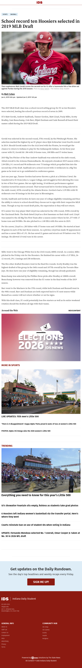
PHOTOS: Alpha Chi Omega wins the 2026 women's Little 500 (25, 431)
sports (5, 14)
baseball (14, 14)
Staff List (4, 629)
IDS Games (45, 630)
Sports (15, 365)
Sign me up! (41, 582)
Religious (45, 638)
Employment (5, 635)
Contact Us (4, 632)
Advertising (4, 641)
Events (44, 633)
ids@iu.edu (5, 606)
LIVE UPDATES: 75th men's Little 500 (20, 416)
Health (44, 635)
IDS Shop (45, 627)
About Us (4, 627)
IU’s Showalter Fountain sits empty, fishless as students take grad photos (39, 505)
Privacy (3, 644)
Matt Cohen (9, 94)
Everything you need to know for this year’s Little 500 (36, 495)
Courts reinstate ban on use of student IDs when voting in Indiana (35, 525)
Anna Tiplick (44, 89)
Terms (3, 647)
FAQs (3, 638)
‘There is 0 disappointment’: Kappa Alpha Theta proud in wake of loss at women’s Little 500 (38, 424)
